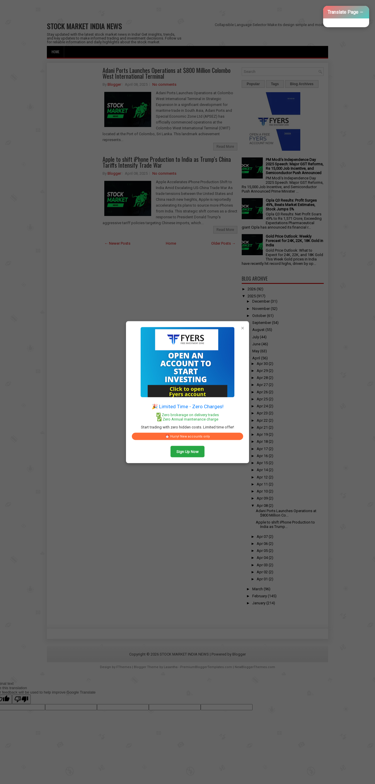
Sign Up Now (187, 451)
